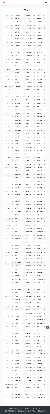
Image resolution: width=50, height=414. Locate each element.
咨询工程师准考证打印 (40, 150)
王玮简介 (17, 343)
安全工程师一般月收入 (8, 367)
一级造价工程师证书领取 (29, 38)
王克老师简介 (7, 225)
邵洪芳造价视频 (8, 316)
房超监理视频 (29, 55)
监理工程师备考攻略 (18, 35)
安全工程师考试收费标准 (8, 113)
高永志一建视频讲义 (30, 164)
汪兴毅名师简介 (8, 255)
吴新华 (38, 62)
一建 (38, 153)
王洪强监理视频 (18, 96)
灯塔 (38, 384)
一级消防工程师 (18, 350)
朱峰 (38, 330)
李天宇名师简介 (18, 279)
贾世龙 (16, 323)
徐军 (16, 272)
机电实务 (39, 265)
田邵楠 (38, 143)
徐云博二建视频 (8, 272)
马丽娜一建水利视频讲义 (40, 174)
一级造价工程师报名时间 (18, 28)
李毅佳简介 (28, 330)
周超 (38, 126)
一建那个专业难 (29, 380)
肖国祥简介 (28, 340)
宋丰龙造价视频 (29, 292)
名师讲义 (16, 408)
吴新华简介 (7, 326)
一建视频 (28, 59)
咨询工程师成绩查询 (19, 153)
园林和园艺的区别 (40, 367)
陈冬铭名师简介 (8, 242)
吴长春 (16, 62)
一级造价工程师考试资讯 (40, 49)
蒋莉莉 (16, 147)
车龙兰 (38, 106)
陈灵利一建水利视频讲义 (40, 170)
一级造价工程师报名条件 (40, 25)
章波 (6, 211)
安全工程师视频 (8, 191)
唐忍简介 (17, 140)
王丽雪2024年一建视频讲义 (19, 113)
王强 (16, 109)
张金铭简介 (28, 309)
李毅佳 (27, 79)
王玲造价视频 (7, 228)
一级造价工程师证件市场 (40, 82)
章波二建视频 (18, 211)
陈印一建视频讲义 (40, 370)
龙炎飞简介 (39, 252)
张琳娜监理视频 (18, 302)
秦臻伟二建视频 (8, 140)
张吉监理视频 (18, 123)
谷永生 (38, 160)
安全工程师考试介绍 (8, 353)
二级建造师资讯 (8, 35)
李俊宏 (6, 99)
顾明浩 (27, 286)
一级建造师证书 (29, 82)
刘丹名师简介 (40, 238)
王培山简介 (28, 306)
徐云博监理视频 (8, 194)
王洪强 (6, 96)
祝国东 (6, 374)
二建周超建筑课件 (8, 72)
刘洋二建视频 (40, 279)
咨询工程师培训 (40, 42)
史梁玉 (38, 296)
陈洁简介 (39, 275)
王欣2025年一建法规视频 (30, 69)
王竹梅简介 (17, 316)
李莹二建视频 (18, 262)
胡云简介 (28, 336)
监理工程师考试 (29, 42)
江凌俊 (27, 76)
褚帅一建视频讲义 (19, 394)
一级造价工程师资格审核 (29, 25)
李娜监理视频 (7, 93)
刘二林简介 (17, 330)
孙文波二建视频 (40, 269)
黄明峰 (16, 333)
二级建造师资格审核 (8, 28)
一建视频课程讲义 (29, 21)
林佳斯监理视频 (8, 286)
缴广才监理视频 (18, 201)
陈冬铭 (16, 106)
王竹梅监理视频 (40, 116)
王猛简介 (6, 309)
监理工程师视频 (40, 187)
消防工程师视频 (18, 187)
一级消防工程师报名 (8, 25)
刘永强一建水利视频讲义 (40, 167)
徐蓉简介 (6, 323)
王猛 (38, 306)
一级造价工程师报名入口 (29, 35)
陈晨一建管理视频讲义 (40, 374)
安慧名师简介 (29, 231)
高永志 (16, 164)
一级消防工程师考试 (29, 28)
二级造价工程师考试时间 (19, 353)
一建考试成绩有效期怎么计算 (8, 363)
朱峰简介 (6, 333)
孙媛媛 (27, 140)
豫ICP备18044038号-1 (13, 411)
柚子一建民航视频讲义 (30, 167)
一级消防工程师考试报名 (30, 150)
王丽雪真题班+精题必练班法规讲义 (19, 157)
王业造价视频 (7, 296)
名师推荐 (32, 408)
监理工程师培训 (18, 18)
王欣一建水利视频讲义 (19, 181)
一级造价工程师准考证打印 (40, 32)
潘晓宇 (6, 214)
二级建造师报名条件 (19, 357)
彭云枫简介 (17, 275)
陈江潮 (6, 137)
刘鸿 (6, 319)
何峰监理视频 (18, 198)
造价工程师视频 (29, 187)
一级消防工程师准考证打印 (40, 45)
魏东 (6, 289)
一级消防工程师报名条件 (19, 59)
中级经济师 (28, 370)
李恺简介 (39, 316)
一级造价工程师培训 (8, 59)
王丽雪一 (39, 18)
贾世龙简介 (28, 323)
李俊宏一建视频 (40, 228)
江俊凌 (27, 120)
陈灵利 (27, 170)
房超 (16, 55)
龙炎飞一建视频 (18, 374)
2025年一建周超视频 (8, 86)
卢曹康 (27, 160)
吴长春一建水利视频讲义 (8, 177)
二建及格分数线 (8, 370)
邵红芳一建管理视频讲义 (30, 377)
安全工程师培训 (8, 18)
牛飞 (38, 387)
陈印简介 (6, 343)
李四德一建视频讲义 (19, 380)
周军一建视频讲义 (40, 377)
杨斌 (16, 313)
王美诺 (38, 289)
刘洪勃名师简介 (40, 242)
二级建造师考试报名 (18, 45)
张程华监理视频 (40, 201)
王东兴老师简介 (8, 133)
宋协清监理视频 (18, 238)
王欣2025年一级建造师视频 (8, 69)
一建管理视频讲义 (8, 377)
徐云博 (16, 116)
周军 (38, 326)
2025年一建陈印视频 (8, 65)
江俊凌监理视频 (40, 120)
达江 (16, 228)
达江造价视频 (29, 228)
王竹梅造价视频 (29, 245)
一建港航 (39, 380)
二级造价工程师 (18, 42)
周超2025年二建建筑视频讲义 (19, 72)
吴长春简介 (39, 346)
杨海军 (38, 343)
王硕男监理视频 (18, 204)
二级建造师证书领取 (40, 38)
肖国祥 (16, 340)
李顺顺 (38, 93)
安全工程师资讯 (40, 353)
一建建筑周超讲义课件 (30, 86)
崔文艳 (16, 296)
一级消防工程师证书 (40, 360)
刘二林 (16, 76)
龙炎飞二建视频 (29, 211)
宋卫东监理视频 (8, 306)
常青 (27, 384)
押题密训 (21, 408)
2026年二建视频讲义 (8, 384)
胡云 (16, 336)
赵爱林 (16, 248)
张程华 (27, 201)
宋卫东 (38, 302)
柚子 (16, 167)
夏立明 (38, 245)
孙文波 (27, 269)
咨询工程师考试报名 (29, 49)
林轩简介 (6, 313)
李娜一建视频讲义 (30, 374)
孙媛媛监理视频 (29, 302)
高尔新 (6, 160)
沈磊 (6, 120)
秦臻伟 (38, 137)
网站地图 (27, 408)
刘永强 (16, 99)
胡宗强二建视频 (40, 130)
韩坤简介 (39, 299)
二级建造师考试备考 (8, 49)
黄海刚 (27, 89)
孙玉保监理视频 (8, 76)
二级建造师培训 (29, 15)
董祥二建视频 (29, 258)
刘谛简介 (6, 336)
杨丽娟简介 (28, 282)
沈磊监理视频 (18, 120)
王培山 (16, 306)
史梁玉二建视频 (8, 299)
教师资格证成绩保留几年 (19, 363)
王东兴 (16, 89)
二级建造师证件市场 (30, 350)
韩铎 (16, 255)
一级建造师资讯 (40, 363)
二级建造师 (39, 21)
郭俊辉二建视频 (18, 269)
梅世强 (6, 245)
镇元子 (6, 235)
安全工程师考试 (29, 353)
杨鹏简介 (6, 231)
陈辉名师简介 (29, 137)
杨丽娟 (16, 282)
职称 (27, 153)
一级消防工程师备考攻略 (40, 35)
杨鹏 (38, 133)
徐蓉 (38, 147)
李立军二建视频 (8, 282)
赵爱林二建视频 (29, 248)
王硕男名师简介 (18, 242)
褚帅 (6, 394)
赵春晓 (38, 99)
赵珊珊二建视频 (18, 93)
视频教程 (11, 408)
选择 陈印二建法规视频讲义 (8, 45)
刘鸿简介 (17, 319)
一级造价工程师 (18, 15)
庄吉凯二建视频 (8, 252)
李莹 (6, 262)
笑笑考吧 (5, 410)
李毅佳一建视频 (8, 380)
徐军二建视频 (29, 272)
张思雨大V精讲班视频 (19, 184)
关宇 (16, 221)
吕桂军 (38, 96)
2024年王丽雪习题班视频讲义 (30, 113)
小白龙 (38, 255)
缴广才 (6, 201)
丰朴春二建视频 (18, 265)
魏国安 (16, 252)
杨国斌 (16, 143)
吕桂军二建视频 (18, 208)
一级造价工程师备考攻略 (40, 28)
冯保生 (38, 164)
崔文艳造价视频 (29, 296)
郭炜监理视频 (40, 231)
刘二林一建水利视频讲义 (40, 390)
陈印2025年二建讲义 (40, 65)
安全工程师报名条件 (18, 32)
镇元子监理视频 (18, 235)
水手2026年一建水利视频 (19, 170)
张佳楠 (27, 198)
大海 (16, 384)
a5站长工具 (17, 370)
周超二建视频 (7, 130)
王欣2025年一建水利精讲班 (19, 69)
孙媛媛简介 (39, 272)
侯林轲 (27, 184)
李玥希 (16, 390)
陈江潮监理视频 (18, 137)
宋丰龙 (16, 292)
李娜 (38, 89)
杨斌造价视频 (29, 313)
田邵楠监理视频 (8, 147)
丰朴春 (6, 265)
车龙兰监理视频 (8, 109)
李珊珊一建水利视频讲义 (30, 177)
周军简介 (6, 330)
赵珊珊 (6, 62)
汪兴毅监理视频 (18, 194)
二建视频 (6, 116)
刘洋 (27, 279)
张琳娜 (6, 302)
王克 (38, 221)
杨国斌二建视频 (29, 143)
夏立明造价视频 (8, 248)
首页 (3, 5)
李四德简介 (28, 343)
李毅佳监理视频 (18, 286)
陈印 (38, 340)
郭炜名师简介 (7, 106)
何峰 (6, 198)
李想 (27, 62)
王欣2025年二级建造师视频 (29, 52)
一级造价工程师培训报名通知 (19, 360)
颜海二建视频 (29, 218)
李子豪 (27, 96)
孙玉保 (38, 72)
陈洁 (27, 275)
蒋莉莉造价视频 (29, 147)
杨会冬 (16, 225)
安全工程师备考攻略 (19, 82)
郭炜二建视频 (18, 130)
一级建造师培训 (8, 52)
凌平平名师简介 (18, 133)
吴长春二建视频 (40, 123)
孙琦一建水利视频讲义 (40, 394)
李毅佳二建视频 (18, 299)
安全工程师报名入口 (8, 55)
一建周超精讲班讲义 (19, 86)
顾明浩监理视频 (40, 286)
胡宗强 (27, 99)
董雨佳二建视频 (8, 143)
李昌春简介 (28, 346)
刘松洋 (27, 397)
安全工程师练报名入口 (18, 38)
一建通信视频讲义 (30, 387)
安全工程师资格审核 (29, 32)
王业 (38, 292)
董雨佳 (38, 140)
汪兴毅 (27, 116)
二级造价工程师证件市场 (8, 153)
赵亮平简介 (28, 326)
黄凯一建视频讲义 (19, 397)
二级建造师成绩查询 (29, 18)
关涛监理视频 (29, 191)
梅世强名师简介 (18, 245)
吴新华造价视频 (8, 79)
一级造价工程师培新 (8, 360)
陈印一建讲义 (18, 65)
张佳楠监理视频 (40, 198)
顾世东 (27, 157)
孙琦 (27, 394)
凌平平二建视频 (40, 262)
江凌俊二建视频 (29, 214)
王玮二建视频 (40, 211)
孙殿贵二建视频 (29, 204)
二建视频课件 (7, 21)
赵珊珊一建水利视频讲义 (19, 174)
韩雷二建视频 (7, 218)
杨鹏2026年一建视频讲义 (8, 387)
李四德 (27, 106)
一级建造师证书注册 (30, 357)
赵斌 (27, 319)
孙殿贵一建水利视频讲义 (8, 187)
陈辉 (16, 79)
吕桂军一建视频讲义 (30, 181)
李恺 (27, 316)
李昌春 (16, 346)
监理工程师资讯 (29, 367)
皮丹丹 (16, 160)
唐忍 (38, 59)
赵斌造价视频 (40, 319)
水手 (6, 170)
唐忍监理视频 (7, 89)
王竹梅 (27, 72)
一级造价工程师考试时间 (8, 82)
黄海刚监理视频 (8, 204)
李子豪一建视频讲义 (8, 174)
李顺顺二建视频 (40, 204)
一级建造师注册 (8, 150)
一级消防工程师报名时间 (30, 360)
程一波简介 (7, 340)
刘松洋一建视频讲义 (40, 397)
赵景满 (38, 157)
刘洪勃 (27, 242)
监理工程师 (39, 86)
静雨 (16, 191)
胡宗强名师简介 (40, 218)
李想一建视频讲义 (40, 177)
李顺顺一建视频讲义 (40, 181)
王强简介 (28, 289)
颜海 (16, 218)
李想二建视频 (29, 130)
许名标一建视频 (18, 377)
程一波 (38, 336)
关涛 (38, 191)
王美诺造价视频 (8, 292)
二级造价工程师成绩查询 (40, 357)
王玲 (38, 225)
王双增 (27, 235)
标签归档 (38, 408)
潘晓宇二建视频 (18, 214)
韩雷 (38, 214)
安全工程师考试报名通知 (19, 150)
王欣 (6, 181)
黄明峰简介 (28, 333)
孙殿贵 (27, 93)
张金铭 (16, 309)
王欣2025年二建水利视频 (40, 52)
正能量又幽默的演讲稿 (19, 367)
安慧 (16, 231)
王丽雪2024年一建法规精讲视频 (40, 113)
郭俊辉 (6, 269)
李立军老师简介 (8, 221)
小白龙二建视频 (8, 258)
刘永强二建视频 (40, 208)
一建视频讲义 (18, 21)
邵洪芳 (38, 313)
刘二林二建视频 (8, 126)
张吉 (6, 123)
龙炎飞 (16, 126)
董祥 (16, 258)
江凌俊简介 (17, 103)
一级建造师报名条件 (40, 350)
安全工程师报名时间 (8, 32)
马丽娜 (27, 174)
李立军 (27, 133)
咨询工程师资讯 (29, 109)
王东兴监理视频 (40, 194)
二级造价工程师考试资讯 (18, 49)
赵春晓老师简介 (8, 103)
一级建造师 (7, 15)
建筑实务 (28, 262)
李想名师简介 (29, 265)
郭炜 (38, 55)
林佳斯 (38, 282)
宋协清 (6, 238)
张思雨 (6, 184)
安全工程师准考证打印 (18, 52)
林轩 (38, 309)
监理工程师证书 (18, 25)
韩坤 (27, 299)
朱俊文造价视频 (40, 103)
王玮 (27, 126)
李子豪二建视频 (8, 208)
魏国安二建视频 (29, 252)
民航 (6, 390)
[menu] (46, 2)
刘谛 (38, 333)
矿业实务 (6, 350)
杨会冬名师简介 (29, 225)
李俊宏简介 (39, 323)
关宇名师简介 (29, 221)
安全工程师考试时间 (40, 109)
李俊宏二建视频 (29, 208)
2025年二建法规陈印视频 (30, 65)
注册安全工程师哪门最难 (30, 363)
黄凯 (6, 397)
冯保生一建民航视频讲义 (8, 167)
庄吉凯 (38, 248)
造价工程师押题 (29, 194)
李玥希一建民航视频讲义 (30, 390)
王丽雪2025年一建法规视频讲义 (8, 157)
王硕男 (27, 123)
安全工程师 (39, 79)
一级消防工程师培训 (40, 15)
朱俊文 (27, 103)
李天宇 (6, 279)
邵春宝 (16, 387)
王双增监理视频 (40, 235)
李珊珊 (16, 177)
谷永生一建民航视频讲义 (8, 164)
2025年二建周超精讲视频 (40, 69)
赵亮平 (16, 326)
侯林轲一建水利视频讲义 (40, 184)
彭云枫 (6, 275)
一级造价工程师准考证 (8, 357)
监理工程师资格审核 (8, 42)
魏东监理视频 (18, 289)
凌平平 (38, 76)
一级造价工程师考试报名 (29, 45)
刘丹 (27, 238)
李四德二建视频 (40, 258)
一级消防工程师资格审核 (8, 38)
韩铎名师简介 (29, 255)
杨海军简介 (7, 346)
